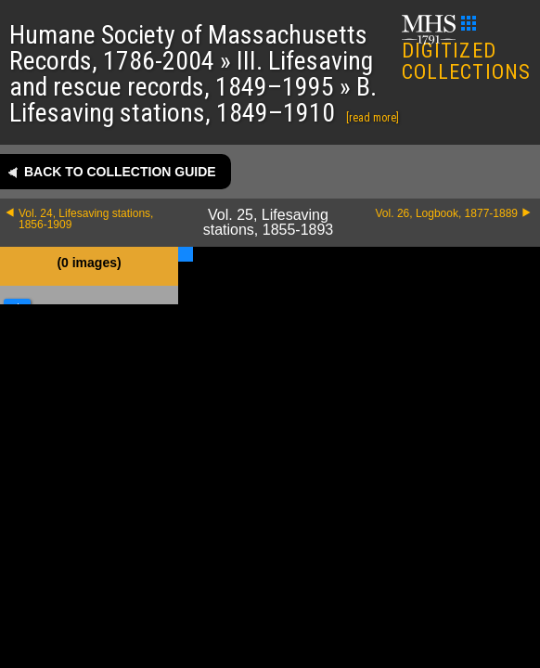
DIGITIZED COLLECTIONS (466, 50)
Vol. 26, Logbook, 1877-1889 (447, 213)
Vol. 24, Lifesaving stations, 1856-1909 (86, 219)
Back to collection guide (120, 171)
